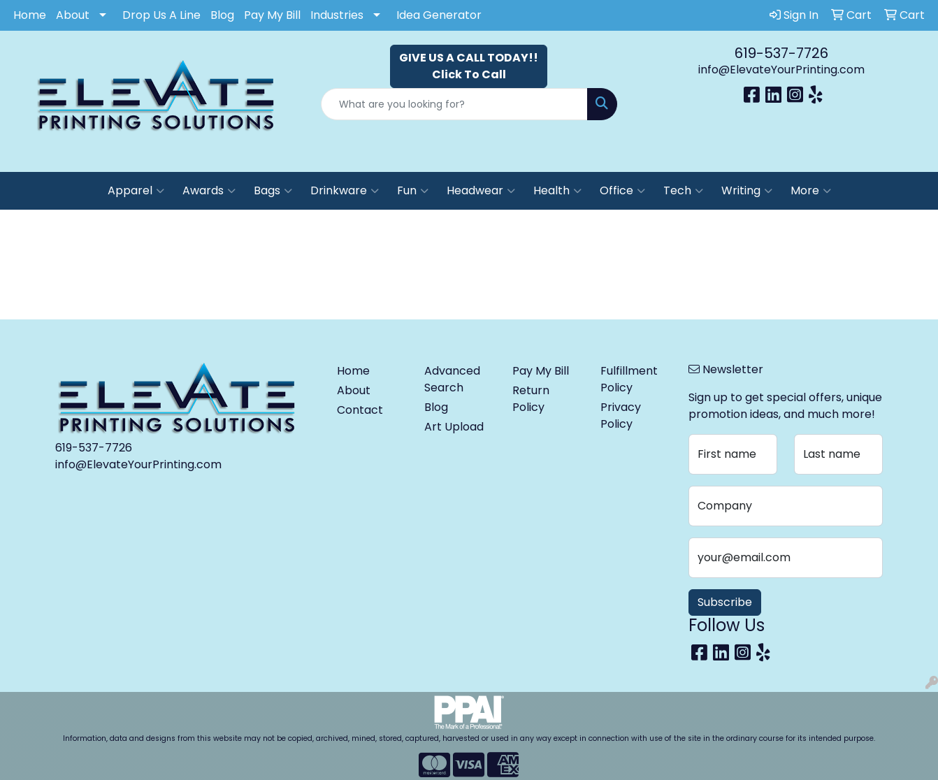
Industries (336, 15)
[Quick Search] (454, 104)
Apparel (136, 190)
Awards (209, 190)
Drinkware (344, 190)
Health (557, 190)
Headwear (481, 190)
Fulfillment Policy (629, 379)
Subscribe (725, 602)
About (72, 15)
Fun (412, 190)
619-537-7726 (781, 53)
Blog (222, 15)
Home (29, 15)
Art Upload (454, 427)
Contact (360, 410)
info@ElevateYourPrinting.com (781, 70)
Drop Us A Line (161, 15)
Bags (273, 190)
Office (622, 190)
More (811, 190)
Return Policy (530, 398)
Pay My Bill (272, 15)
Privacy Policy (620, 415)
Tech (683, 190)
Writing (746, 190)
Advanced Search (452, 379)
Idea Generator (439, 15)
